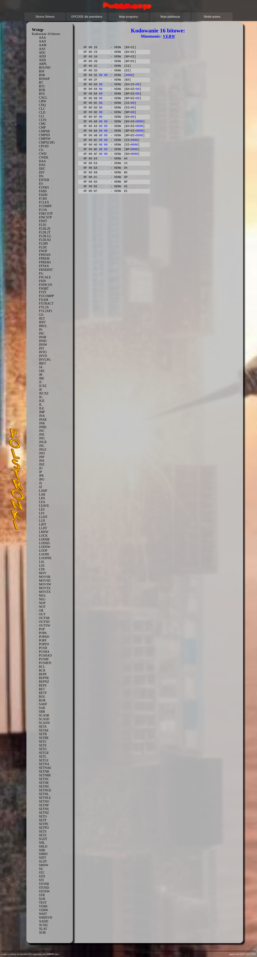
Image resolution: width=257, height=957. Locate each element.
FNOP (43, 251)
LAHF (43, 490)
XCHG (43, 925)
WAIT (43, 914)
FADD (43, 195)
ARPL (43, 64)
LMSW (44, 532)
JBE (41, 378)
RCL (42, 666)
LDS (42, 498)
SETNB (44, 771)
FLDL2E (45, 228)
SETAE (44, 730)
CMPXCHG (47, 142)
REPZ (43, 685)
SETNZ (44, 813)
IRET (42, 363)
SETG (43, 749)
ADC (42, 52)
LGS (42, 520)
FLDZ (43, 247)
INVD (43, 356)
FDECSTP (46, 213)
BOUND (44, 67)
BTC (42, 86)
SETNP (44, 805)
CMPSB (44, 131)
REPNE (44, 678)
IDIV (42, 322)
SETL (43, 756)
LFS (41, 513)
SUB (42, 899)
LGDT (43, 517)
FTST (42, 292)
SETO (43, 816)
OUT (42, 614)
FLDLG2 (45, 236)
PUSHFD (45, 663)
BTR (42, 90)
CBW (42, 101)
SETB (43, 734)
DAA (42, 161)
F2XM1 (44, 187)
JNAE (43, 419)
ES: (41, 183)
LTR (42, 569)
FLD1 (43, 225)
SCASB (44, 715)
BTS (42, 94)
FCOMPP (45, 206)
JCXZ (43, 386)
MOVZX (45, 592)
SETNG (44, 786)
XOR (42, 932)
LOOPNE (45, 558)
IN (40, 329)
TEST (43, 902)
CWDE (43, 157)
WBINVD (45, 917)
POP (42, 629)
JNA (42, 416)
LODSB (44, 539)
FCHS (43, 198)
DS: (41, 176)
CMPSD (44, 135)
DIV (42, 172)
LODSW (44, 547)
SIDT (42, 857)
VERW (43, 910)
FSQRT (44, 288)
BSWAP (44, 79)
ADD (42, 56)
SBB (42, 711)
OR (41, 610)
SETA (43, 726)
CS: (41, 150)
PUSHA (44, 652)
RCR (42, 670)
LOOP (43, 550)
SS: (41, 869)
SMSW (43, 865)
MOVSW (45, 584)
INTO (43, 352)
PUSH (43, 648)
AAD (42, 41)
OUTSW (44, 625)
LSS (41, 565)
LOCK (43, 535)
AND (42, 60)
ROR (42, 700)
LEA (42, 502)
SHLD (43, 846)
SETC (43, 741)
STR (42, 895)
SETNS (44, 809)
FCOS (43, 210)
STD (42, 876)
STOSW (44, 891)
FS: (41, 273)
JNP (41, 457)
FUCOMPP (46, 296)
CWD (42, 153)
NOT (42, 607)
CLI (41, 116)
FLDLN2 (45, 240)
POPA (43, 633)
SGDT (43, 839)
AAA (42, 37)
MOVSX (45, 588)
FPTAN (44, 266)
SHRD (43, 854)
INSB (42, 337)
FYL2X (44, 307)
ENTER (44, 180)
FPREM (44, 258)
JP (40, 472)
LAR (42, 494)
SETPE (43, 824)
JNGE (43, 442)
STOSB (44, 884)
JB (40, 374)
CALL (43, 97)
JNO (42, 453)
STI (41, 880)
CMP (42, 127)
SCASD (44, 719)
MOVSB (44, 577)
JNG (42, 438)
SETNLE (45, 798)
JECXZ (44, 393)
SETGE (44, 753)
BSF (42, 71)
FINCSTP (45, 217)
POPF (43, 640)
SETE (43, 745)
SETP (42, 820)
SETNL (44, 794)
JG (40, 397)
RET (42, 689)
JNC (42, 431)
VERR (43, 906)
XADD (43, 921)
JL (40, 404)
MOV (42, 573)
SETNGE (45, 790)
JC (40, 382)
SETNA (44, 764)
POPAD (44, 637)
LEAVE (44, 505)
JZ (40, 487)
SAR (42, 708)
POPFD (44, 644)
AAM (42, 45)
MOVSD (45, 580)
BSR (42, 75)
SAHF (43, 704)
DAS (42, 165)
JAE (41, 371)
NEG (42, 599)
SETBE (44, 738)
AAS (42, 49)
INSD (42, 341)
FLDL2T (45, 232)
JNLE (42, 449)
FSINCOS (45, 285)
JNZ (41, 464)
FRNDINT (46, 270)
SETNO (44, 801)
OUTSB (44, 618)
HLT (42, 318)
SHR (42, 850)
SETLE (44, 760)
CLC (42, 109)
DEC (42, 168)
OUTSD (44, 622)
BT (41, 82)
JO (40, 468)
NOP (42, 603)
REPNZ (44, 681)
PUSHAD (45, 655)
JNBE (43, 427)
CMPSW (45, 139)
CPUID (44, 146)
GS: (41, 315)
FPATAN (45, 255)
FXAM (43, 300)
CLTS (42, 120)
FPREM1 (45, 262)
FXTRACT (46, 303)
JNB (42, 423)
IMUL (43, 326)
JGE (41, 401)
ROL (42, 696)
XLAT (43, 929)
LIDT (42, 524)
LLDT (43, 528)
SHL (42, 842)
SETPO (44, 828)
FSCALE (45, 277)
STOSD (44, 887)
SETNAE (45, 768)
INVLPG (45, 359)
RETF (43, 693)
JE (40, 389)
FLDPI (43, 243)
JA (40, 367)
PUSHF (44, 659)
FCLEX (44, 202)
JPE (41, 476)
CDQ (42, 105)
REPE (43, 674)
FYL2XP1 (45, 311)
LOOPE (44, 554)
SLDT (43, 861)
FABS (43, 191)
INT (41, 348)
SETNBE (45, 775)
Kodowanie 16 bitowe (46, 34)
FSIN (42, 281)
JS (40, 483)
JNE (41, 434)
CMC (42, 124)
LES (42, 509)
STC (42, 872)
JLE (41, 408)
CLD (42, 112)
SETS (42, 831)
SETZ (43, 835)
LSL (42, 562)
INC (41, 333)
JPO (41, 479)
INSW (43, 344)
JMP (42, 412)
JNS (41, 461)
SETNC (44, 779)
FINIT (43, 221)
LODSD (44, 543)
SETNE (44, 783)
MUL (42, 595)
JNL (41, 446)
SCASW (44, 723)
